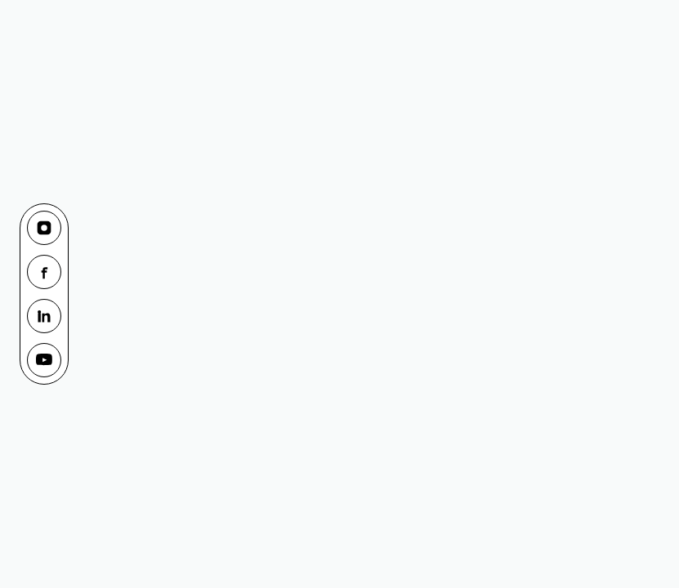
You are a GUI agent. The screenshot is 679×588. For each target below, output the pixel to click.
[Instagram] (44, 228)
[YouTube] (44, 360)
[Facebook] (44, 272)
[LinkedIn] (44, 316)
